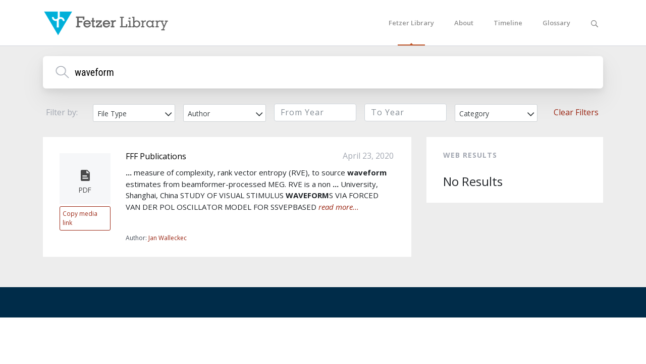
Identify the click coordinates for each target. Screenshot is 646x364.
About (463, 22)
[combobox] (134, 113)
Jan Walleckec (167, 238)
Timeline (508, 22)
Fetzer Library (411, 22)
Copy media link (80, 217)
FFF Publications (156, 156)
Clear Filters (576, 112)
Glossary (556, 22)
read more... (338, 207)
